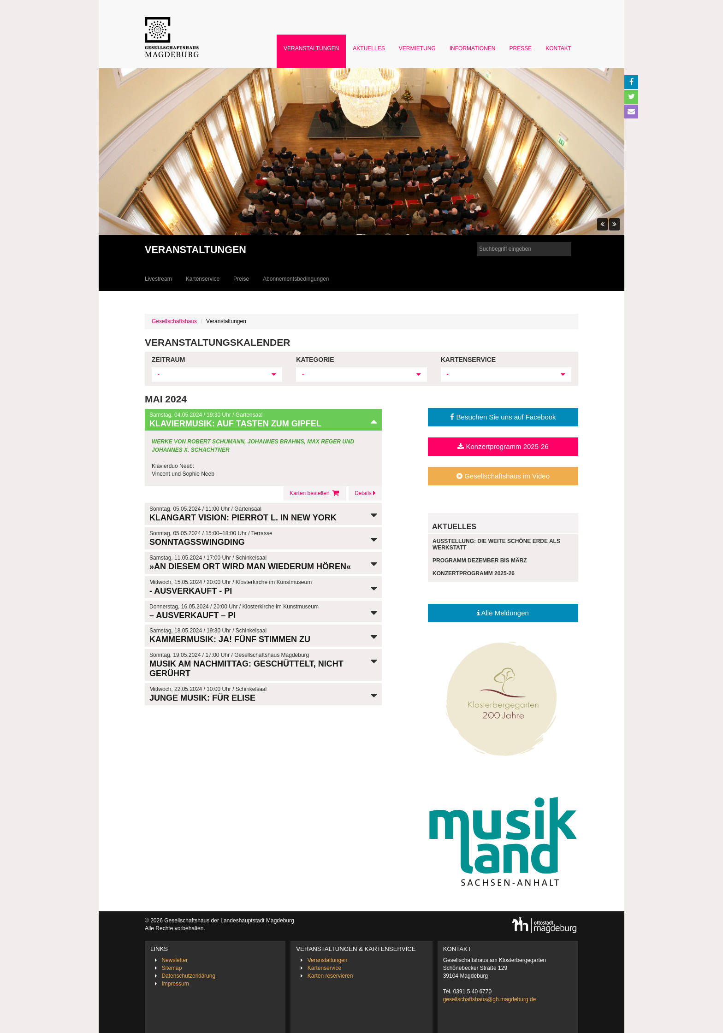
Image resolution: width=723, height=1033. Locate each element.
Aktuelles (369, 48)
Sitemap (171, 968)
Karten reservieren (330, 976)
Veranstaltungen (311, 48)
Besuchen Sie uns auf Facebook (503, 417)
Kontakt (558, 48)
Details (365, 493)
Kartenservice (202, 279)
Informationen (473, 48)
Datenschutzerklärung (188, 976)
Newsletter (174, 960)
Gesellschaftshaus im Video (503, 476)
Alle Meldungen (503, 613)
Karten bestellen (315, 493)
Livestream (158, 279)
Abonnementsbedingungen (296, 279)
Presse (521, 48)
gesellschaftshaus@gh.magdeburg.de (489, 999)
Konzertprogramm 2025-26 (502, 446)
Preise (241, 279)
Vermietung (417, 48)
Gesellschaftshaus (174, 321)
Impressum (175, 983)
